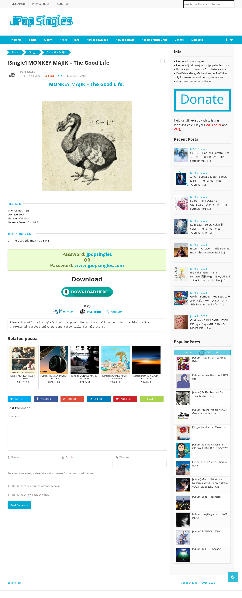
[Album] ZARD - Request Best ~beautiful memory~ (208, 394)
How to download (97, 39)
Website (122, 457)
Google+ (70, 398)
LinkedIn (96, 398)
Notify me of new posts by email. (30, 494)
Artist (63, 39)
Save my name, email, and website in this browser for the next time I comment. (52, 473)
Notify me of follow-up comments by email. (36, 486)
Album (48, 39)
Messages (197, 39)
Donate (179, 39)
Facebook (44, 398)
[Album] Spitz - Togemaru (206, 496)
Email (148, 398)
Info (76, 39)
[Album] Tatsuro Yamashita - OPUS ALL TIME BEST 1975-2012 (210, 446)
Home (16, 39)
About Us (62, 3)
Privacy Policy (40, 3)
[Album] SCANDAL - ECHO (206, 531)
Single (32, 39)
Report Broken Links (154, 39)
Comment (14, 416)
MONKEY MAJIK (78, 76)
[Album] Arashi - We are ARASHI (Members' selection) (209, 411)
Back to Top (14, 582)
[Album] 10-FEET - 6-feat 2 (206, 549)
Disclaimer (18, 3)
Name (14, 457)
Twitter (16, 398)
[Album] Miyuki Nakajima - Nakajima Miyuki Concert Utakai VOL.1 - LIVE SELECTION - (210, 483)
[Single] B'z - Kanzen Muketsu (208, 427)
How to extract (125, 39)
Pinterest (123, 398)
